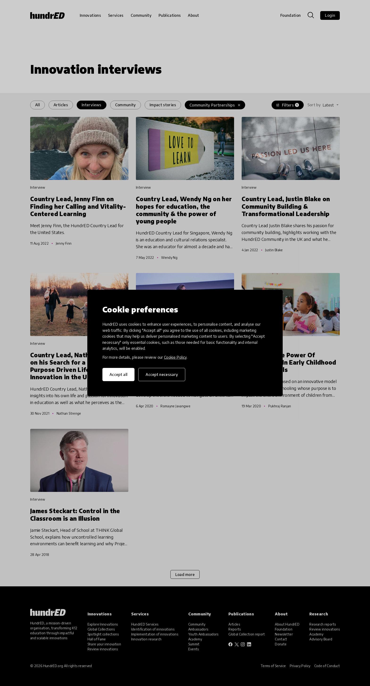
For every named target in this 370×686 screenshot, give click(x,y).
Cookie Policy (175, 357)
